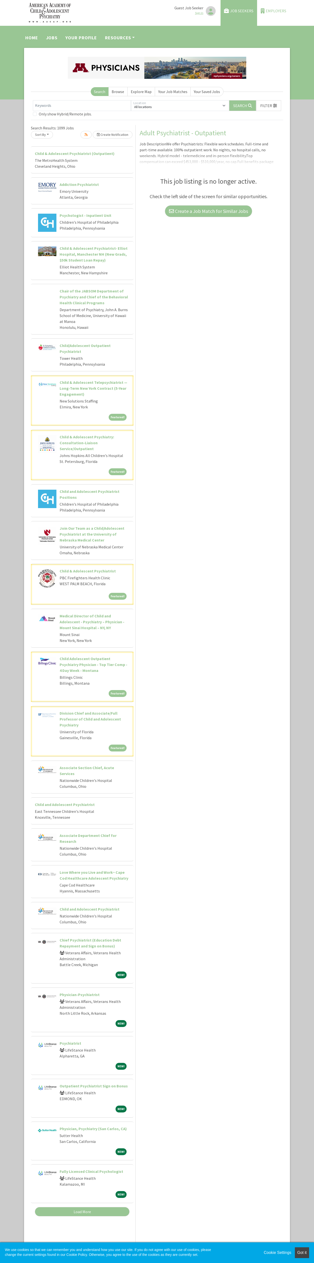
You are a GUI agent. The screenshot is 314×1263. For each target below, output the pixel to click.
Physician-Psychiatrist (80, 994)
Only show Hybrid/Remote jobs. (65, 113)
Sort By (40, 134)
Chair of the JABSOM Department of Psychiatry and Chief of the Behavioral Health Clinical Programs (94, 297)
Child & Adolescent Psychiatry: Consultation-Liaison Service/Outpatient (87, 442)
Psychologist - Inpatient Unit (85, 215)
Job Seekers (238, 11)
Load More (82, 1211)
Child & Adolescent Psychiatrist (88, 571)
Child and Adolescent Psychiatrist (65, 804)
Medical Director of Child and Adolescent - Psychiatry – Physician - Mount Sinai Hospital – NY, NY (92, 621)
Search (99, 91)
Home (31, 38)
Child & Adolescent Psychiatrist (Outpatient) (75, 153)
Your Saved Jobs (207, 91)
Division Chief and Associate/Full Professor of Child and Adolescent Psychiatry (90, 719)
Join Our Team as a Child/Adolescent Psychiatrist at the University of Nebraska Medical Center (92, 534)
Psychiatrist (70, 1043)
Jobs (52, 38)
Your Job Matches (172, 91)
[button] (268, 105)
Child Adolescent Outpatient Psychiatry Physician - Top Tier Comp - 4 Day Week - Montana (93, 664)
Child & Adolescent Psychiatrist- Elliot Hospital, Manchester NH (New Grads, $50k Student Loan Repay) (94, 254)
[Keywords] (82, 105)
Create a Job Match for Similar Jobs (208, 211)
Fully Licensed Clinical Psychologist (91, 1171)
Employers (273, 11)
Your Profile (81, 38)
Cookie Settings (277, 1252)
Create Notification (112, 134)
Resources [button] (118, 38)
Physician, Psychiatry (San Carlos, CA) (93, 1128)
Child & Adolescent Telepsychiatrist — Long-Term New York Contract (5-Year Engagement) (93, 388)
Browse (118, 91)
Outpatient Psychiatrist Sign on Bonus (94, 1085)
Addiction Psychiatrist (79, 184)
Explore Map (141, 91)
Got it (302, 1252)
